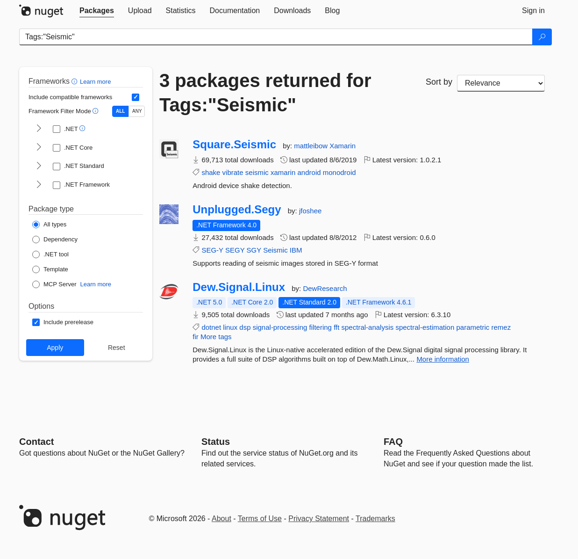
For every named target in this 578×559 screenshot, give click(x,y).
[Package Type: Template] (50, 269)
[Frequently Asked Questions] (393, 441)
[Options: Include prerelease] (63, 322)
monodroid (339, 172)
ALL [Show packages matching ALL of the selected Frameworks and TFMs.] (120, 111)
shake (210, 172)
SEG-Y (212, 250)
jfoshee (310, 211)
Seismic (275, 250)
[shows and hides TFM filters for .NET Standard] (39, 166)
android (309, 172)
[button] (75, 81)
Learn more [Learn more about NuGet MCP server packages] (95, 284)
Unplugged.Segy (237, 209)
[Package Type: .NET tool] (50, 254)
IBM (296, 250)
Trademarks (375, 519)
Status (215, 441)
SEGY (234, 250)
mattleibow (311, 146)
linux (230, 327)
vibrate (232, 172)
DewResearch (325, 288)
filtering (320, 327)
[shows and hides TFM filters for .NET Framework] (39, 185)
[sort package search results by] (501, 83)
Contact (36, 441)
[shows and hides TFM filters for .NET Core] (39, 147)
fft (336, 327)
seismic (257, 172)
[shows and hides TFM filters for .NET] (39, 129)
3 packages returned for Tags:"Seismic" (265, 92)
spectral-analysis (368, 327)
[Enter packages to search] (276, 37)
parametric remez (483, 327)
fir (196, 337)
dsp (244, 327)
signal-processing (280, 327)
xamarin (283, 172)
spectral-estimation (424, 327)
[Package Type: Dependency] (55, 239)
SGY (254, 250)
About (221, 519)
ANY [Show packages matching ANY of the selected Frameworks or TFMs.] (137, 111)
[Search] (542, 37)
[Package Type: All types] (49, 224)
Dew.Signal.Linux (239, 287)
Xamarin (342, 146)
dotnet (211, 327)
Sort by (439, 82)
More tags (216, 337)
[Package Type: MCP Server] (54, 284)
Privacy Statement (318, 519)
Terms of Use (260, 519)
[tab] (96, 10)
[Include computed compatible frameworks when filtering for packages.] (135, 97)
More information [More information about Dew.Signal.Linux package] (442, 359)
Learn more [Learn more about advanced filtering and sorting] (95, 81)
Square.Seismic (234, 144)
